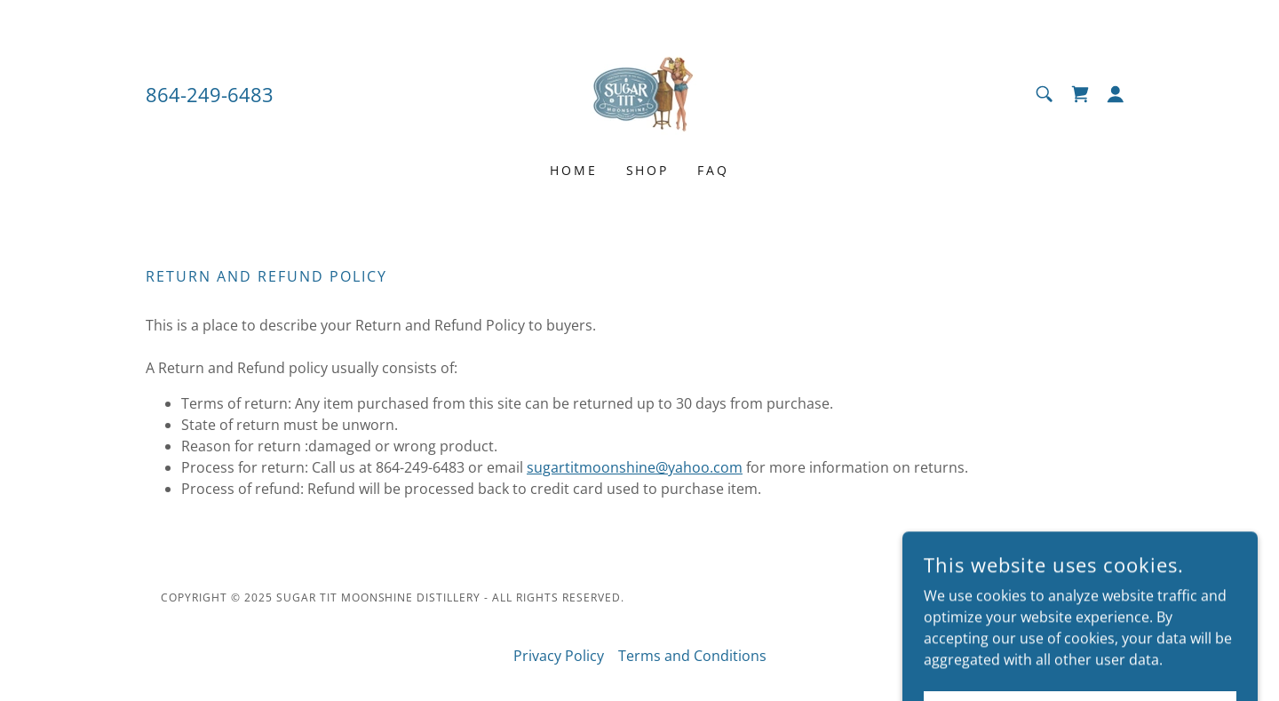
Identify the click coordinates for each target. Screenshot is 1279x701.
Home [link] (574, 170)
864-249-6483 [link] (210, 94)
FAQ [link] (713, 170)
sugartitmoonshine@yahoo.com (635, 467)
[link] (639, 92)
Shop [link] (648, 170)
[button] (1115, 94)
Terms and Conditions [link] (692, 655)
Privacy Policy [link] (558, 655)
